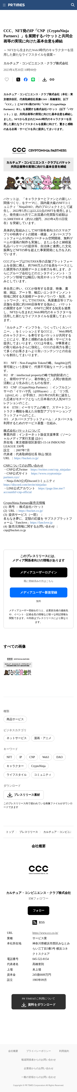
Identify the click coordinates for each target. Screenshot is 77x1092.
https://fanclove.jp (41, 522)
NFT (9, 757)
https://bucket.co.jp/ (26, 458)
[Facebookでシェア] (25, 79)
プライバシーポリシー (38, 1051)
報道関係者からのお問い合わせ (38, 1059)
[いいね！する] (6, 79)
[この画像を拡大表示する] (17, 665)
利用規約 (64, 1051)
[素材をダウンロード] (44, 79)
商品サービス (15, 719)
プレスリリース (28, 831)
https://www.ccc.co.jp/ (45, 932)
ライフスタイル (17, 774)
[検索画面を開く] (72, 4)
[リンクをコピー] (52, 79)
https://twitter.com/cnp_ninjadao (51, 469)
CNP (32, 757)
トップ (10, 831)
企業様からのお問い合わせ (38, 1068)
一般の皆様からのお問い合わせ (38, 1077)
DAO (59, 757)
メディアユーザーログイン (38, 572)
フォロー (38, 910)
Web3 (45, 757)
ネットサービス (17, 738)
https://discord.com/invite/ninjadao (25, 484)
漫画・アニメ (42, 738)
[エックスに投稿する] (18, 79)
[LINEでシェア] (33, 79)
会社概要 (13, 1051)
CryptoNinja (38, 766)
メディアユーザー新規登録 (38, 592)
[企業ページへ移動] (38, 871)
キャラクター (15, 766)
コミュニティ (42, 774)
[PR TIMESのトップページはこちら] (16, 5)
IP (20, 757)
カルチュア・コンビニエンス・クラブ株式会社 (38, 893)
